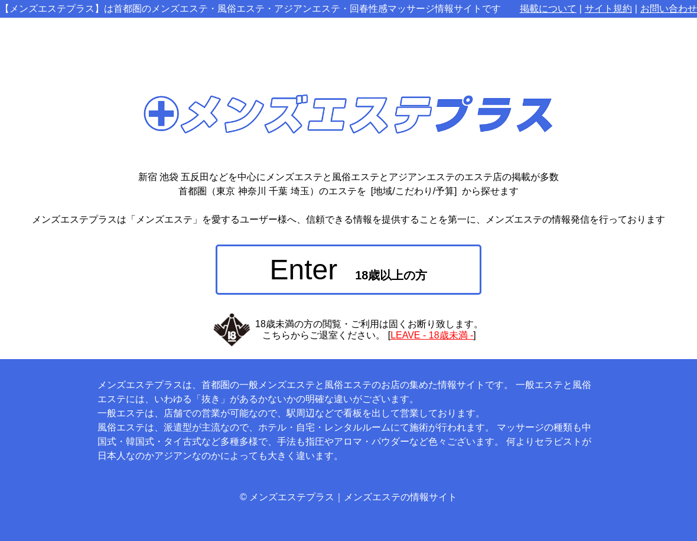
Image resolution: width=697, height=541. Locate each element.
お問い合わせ (668, 9)
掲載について (548, 9)
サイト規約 (608, 9)
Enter (349, 269)
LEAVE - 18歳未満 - (431, 335)
